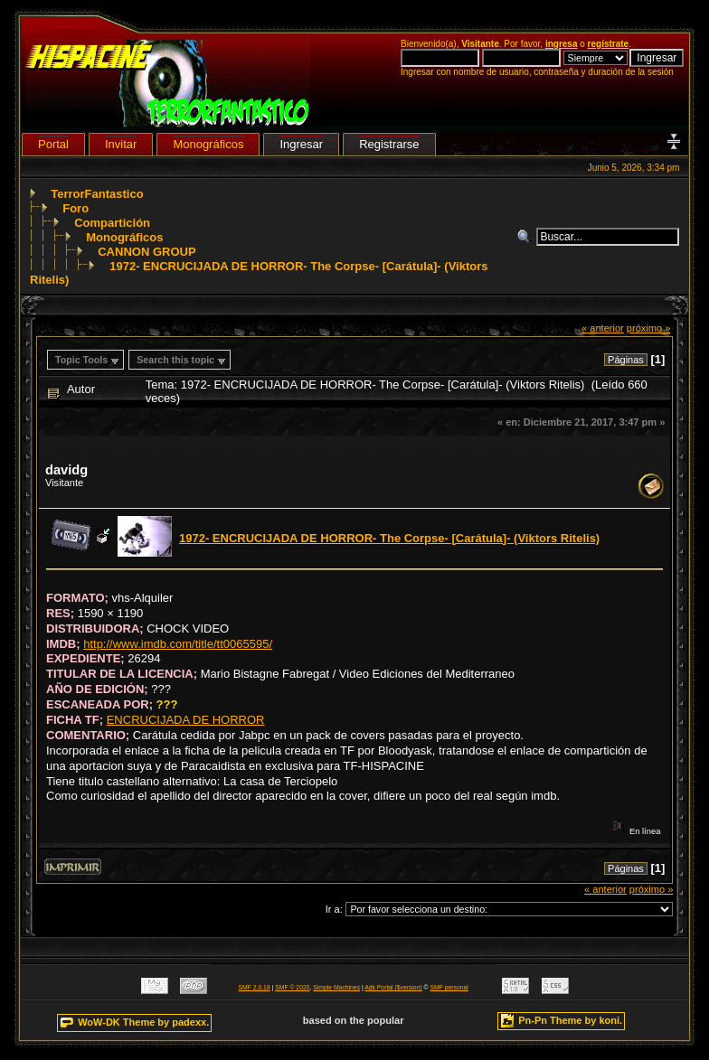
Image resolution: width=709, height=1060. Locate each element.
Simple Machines (336, 987)
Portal (53, 144)
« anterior (602, 328)
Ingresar (301, 144)
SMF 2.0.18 (254, 987)
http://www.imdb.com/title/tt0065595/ (177, 644)
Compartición (112, 223)
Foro (75, 208)
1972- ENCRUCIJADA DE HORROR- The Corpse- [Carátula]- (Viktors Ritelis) (389, 538)
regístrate (608, 44)
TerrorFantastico (97, 194)
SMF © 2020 (292, 987)
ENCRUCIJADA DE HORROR (186, 720)
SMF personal (449, 987)
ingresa (561, 44)
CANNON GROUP (146, 251)
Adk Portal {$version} (392, 987)
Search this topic (175, 359)
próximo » (649, 328)
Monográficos (124, 237)
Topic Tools (81, 359)
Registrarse (389, 144)
